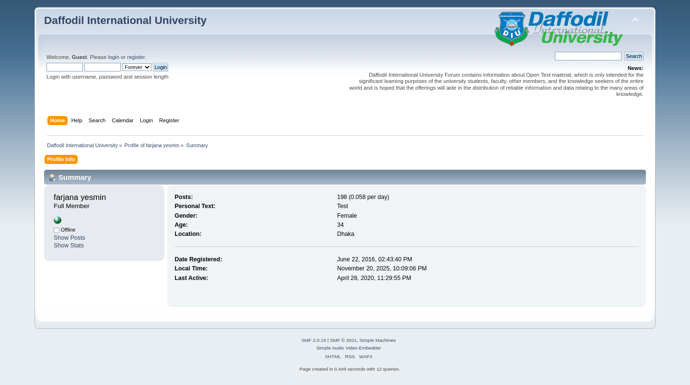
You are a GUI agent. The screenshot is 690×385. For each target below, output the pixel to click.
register (136, 57)
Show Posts (69, 237)
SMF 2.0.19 (313, 340)
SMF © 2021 (343, 340)
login (113, 57)
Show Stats (69, 245)
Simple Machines (377, 340)
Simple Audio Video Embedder (348, 347)
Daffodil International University (125, 20)
